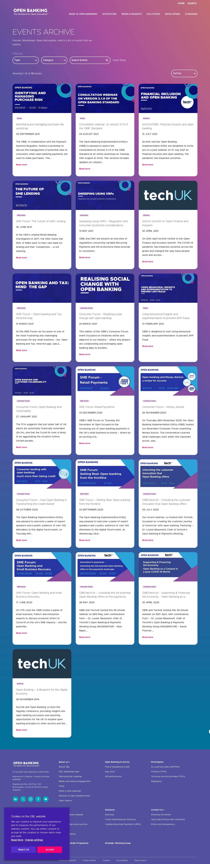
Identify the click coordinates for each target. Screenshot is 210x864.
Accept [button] (50, 850)
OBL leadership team (69, 772)
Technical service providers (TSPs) (168, 777)
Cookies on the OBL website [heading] (28, 816)
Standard (191, 14)
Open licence (140, 860)
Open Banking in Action (117, 762)
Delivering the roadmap (70, 777)
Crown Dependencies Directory (120, 820)
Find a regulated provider (117, 767)
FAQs (61, 786)
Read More (17, 840)
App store (110, 772)
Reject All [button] (23, 850)
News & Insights (131, 14)
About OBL (64, 767)
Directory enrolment (161, 815)
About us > (64, 762)
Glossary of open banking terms (74, 796)
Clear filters (119, 60)
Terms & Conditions (67, 860)
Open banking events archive (73, 824)
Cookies (106, 860)
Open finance (65, 801)
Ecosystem (110, 14)
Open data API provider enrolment (168, 820)
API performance (113, 777)
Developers (172, 14)
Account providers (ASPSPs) (165, 767)
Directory (109, 815)
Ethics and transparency (163, 824)
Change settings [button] (34, 840)
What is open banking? (83, 14)
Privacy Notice (89, 860)
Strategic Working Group (118, 843)
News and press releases (71, 815)
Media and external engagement (74, 781)
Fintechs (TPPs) (159, 772)
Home (181, 3)
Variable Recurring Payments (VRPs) (123, 824)
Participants (157, 762)
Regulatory (156, 781)
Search (192, 3)
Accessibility (122, 860)
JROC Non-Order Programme (73, 843)
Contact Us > (157, 810)
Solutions (153, 14)
